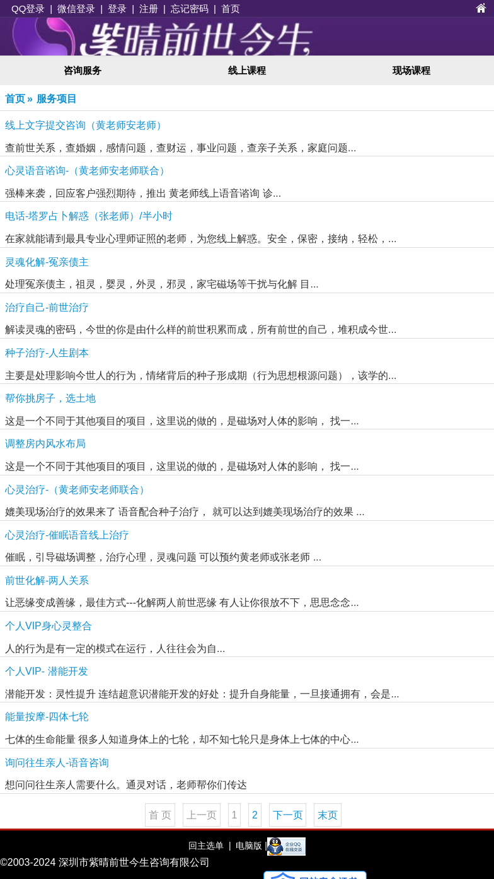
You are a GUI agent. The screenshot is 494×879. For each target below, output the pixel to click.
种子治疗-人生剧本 (47, 352)
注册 (148, 8)
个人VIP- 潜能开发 (46, 671)
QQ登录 (28, 8)
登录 (117, 8)
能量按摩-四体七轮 (47, 716)
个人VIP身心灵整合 (48, 625)
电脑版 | (250, 846)
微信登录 (76, 8)
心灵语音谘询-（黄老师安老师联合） (87, 170)
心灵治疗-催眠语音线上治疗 (67, 535)
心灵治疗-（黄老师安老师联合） (77, 489)
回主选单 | (209, 846)
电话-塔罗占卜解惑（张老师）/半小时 (89, 216)
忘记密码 (190, 8)
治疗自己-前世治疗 (47, 307)
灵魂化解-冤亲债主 (47, 262)
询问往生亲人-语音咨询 (57, 762)
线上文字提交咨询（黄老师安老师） (85, 125)
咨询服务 (82, 70)
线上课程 (247, 70)
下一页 (288, 815)
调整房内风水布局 (45, 443)
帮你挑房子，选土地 (50, 398)
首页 (230, 8)
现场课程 (411, 70)
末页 (328, 815)
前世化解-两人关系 (47, 580)
